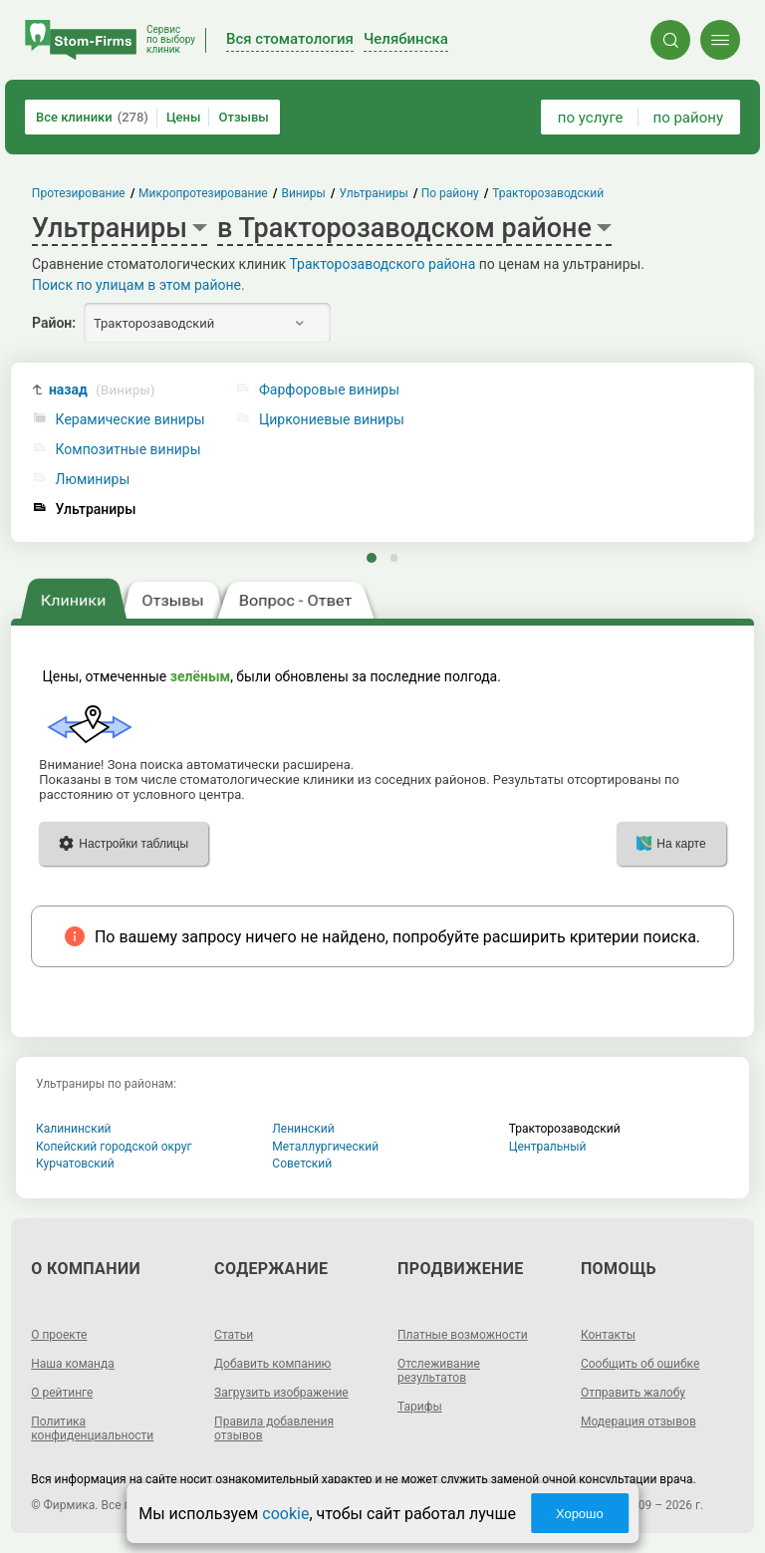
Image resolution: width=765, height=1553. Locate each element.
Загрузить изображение (281, 1393)
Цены (183, 117)
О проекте (59, 1335)
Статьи (233, 1335)
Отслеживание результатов (438, 1371)
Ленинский (303, 1129)
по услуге (591, 118)
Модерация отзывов (638, 1421)
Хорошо (580, 1513)
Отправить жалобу (633, 1393)
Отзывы (243, 117)
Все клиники (92, 117)
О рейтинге (62, 1393)
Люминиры (93, 479)
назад (102, 390)
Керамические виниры (130, 419)
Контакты (608, 1335)
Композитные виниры (128, 449)
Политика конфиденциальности (92, 1428)
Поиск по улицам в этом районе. (138, 285)
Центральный (548, 1147)
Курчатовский (75, 1163)
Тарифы (419, 1407)
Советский (302, 1163)
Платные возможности (462, 1335)
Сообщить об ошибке (640, 1364)
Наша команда (73, 1364)
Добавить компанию (272, 1364)
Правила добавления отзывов (274, 1428)
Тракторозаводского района (383, 264)
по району (688, 118)
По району (450, 193)
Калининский (74, 1129)
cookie (285, 1513)
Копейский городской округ (114, 1147)
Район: (54, 323)
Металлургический (325, 1147)
